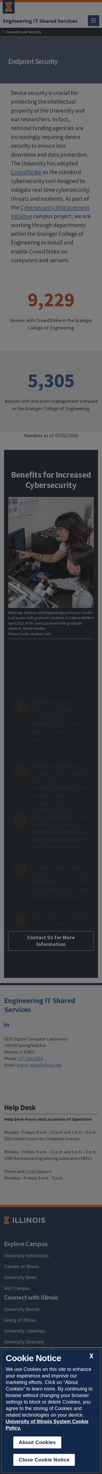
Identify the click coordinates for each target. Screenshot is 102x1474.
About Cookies (37, 1442)
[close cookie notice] (91, 1355)
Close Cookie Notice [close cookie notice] (44, 1460)
